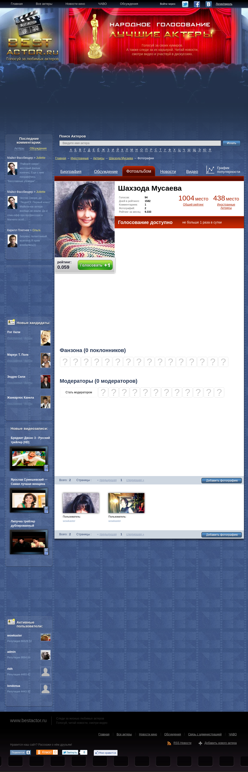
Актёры (19, 148)
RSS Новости (182, 743)
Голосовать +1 (95, 265)
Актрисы (98, 158)
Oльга (36, 230)
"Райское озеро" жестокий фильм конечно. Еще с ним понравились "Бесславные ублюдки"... (25, 172)
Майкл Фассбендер (20, 157)
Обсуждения (38, 148)
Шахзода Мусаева (121, 158)
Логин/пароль (224, 3)
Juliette (40, 157)
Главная (60, 158)
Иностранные (80, 158)
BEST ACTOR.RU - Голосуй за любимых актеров (32, 49)
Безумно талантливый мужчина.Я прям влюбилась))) (33, 240)
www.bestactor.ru (28, 720)
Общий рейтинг (193, 204)
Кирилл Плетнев (18, 230)
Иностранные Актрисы (226, 206)
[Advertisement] (124, 100)
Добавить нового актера (221, 743)
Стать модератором (78, 392)
